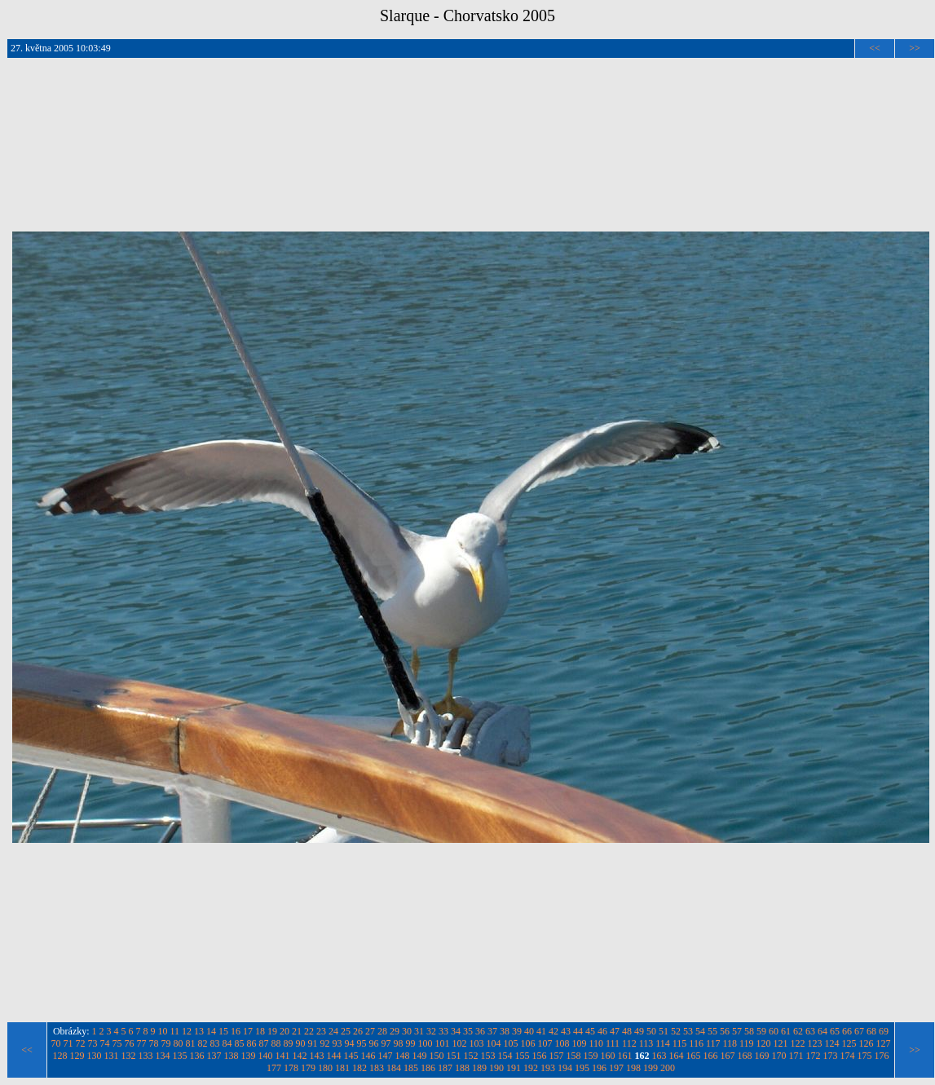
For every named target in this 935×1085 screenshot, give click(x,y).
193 (547, 1068)
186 (428, 1068)
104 (493, 1043)
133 (146, 1055)
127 (883, 1043)
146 (368, 1055)
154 (505, 1055)
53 (688, 1031)
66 (847, 1031)
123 (815, 1043)
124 (832, 1043)
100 (424, 1043)
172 (813, 1055)
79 (165, 1043)
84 (227, 1043)
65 (835, 1031)
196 (599, 1068)
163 (659, 1055)
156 (539, 1055)
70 (55, 1043)
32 (431, 1031)
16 (235, 1031)
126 (866, 1043)
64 (822, 1031)
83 (214, 1043)
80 (178, 1043)
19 (272, 1031)
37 (492, 1031)
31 (419, 1031)
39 (517, 1031)
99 (410, 1043)
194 (565, 1068)
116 (696, 1043)
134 (163, 1055)
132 (128, 1055)
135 (180, 1055)
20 (284, 1031)
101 (441, 1043)
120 (763, 1043)
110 (596, 1043)
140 (265, 1055)
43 (566, 1031)
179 (308, 1068)
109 (578, 1043)
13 (199, 1031)
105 (510, 1043)
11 (175, 1031)
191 (513, 1068)
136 (197, 1055)
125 (849, 1043)
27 (370, 1031)
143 (317, 1055)
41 (541, 1031)
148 (402, 1055)
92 (324, 1043)
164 (676, 1055)
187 (445, 1068)
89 (288, 1043)
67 (859, 1031)
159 (591, 1055)
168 (745, 1055)
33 (443, 1031)
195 (582, 1068)
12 (187, 1031)
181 (342, 1068)
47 (615, 1031)
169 (762, 1055)
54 (700, 1031)
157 (556, 1055)
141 (283, 1055)
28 (382, 1031)
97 (385, 1043)
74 (104, 1043)
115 (680, 1043)
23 (321, 1031)
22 (309, 1031)
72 (80, 1043)
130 (94, 1055)
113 (646, 1043)
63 (810, 1031)
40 (529, 1031)
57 (737, 1031)
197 (616, 1068)
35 (468, 1031)
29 (394, 1031)
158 (574, 1055)
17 (248, 1031)
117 (713, 1043)
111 (613, 1043)
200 (667, 1068)
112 (629, 1043)
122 (798, 1043)
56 (725, 1031)
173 (830, 1055)
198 (633, 1068)
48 (627, 1031)
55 (712, 1031)
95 (361, 1043)
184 (393, 1068)
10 (163, 1031)
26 (358, 1031)
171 (796, 1055)
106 (527, 1043)
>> (914, 48)
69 (884, 1031)
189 (479, 1068)
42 (553, 1031)
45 (590, 1031)
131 (111, 1055)
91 (312, 1043)
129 (77, 1055)
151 (454, 1055)
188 (462, 1068)
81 (190, 1043)
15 (223, 1031)
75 (116, 1043)
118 (729, 1043)
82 (202, 1043)
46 (602, 1031)
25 (346, 1031)
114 (662, 1043)
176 (882, 1055)
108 (561, 1043)
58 (749, 1031)
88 (275, 1043)
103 (476, 1043)
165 (693, 1055)
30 (407, 1031)
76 (129, 1043)
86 (251, 1043)
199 (650, 1068)
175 (865, 1055)
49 (639, 1031)
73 (92, 1043)
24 (333, 1031)
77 (141, 1043)
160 (608, 1055)
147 (385, 1055)
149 (419, 1055)
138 (231, 1055)
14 (211, 1031)
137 (214, 1055)
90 (300, 1043)
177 (274, 1068)
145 (351, 1055)
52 (676, 1031)
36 (480, 1031)
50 (651, 1031)
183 (376, 1068)
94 (349, 1043)
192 (530, 1068)
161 (625, 1055)
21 (297, 1031)
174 (847, 1055)
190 (496, 1068)
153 (488, 1055)
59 (761, 1031)
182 (359, 1068)
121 (781, 1043)
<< (874, 48)
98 (398, 1043)
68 (871, 1031)
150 (437, 1055)
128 (60, 1055)
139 (248, 1055)
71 (68, 1043)
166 (710, 1055)
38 (504, 1031)
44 (578, 1031)
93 (337, 1043)
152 (471, 1055)
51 (663, 1031)
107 (544, 1043)
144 (334, 1055)
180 (325, 1068)
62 (798, 1031)
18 (260, 1031)
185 (411, 1068)
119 (746, 1043)
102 (459, 1043)
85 (239, 1043)
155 (522, 1055)
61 (786, 1031)
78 (153, 1043)
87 (263, 1043)
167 (728, 1055)
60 (773, 1031)
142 (300, 1055)
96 (373, 1043)
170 (779, 1055)
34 (456, 1031)
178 (291, 1068)
